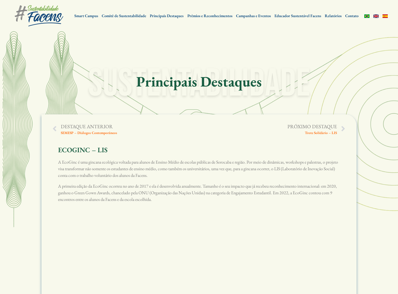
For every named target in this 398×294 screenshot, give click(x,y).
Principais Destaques (167, 15)
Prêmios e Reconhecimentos (209, 15)
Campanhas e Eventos (253, 15)
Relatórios (333, 15)
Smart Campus (86, 15)
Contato (351, 15)
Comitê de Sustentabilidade (124, 15)
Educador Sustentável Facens (297, 15)
